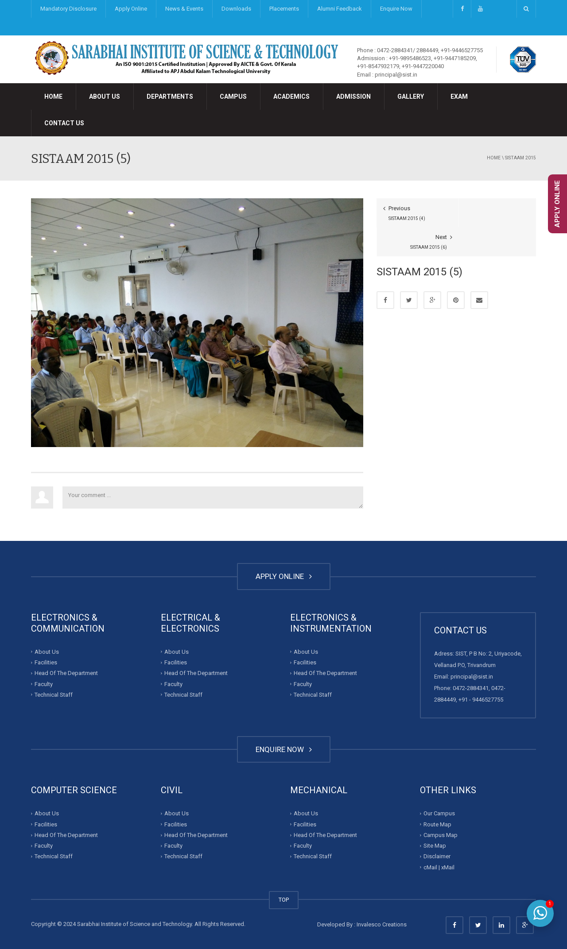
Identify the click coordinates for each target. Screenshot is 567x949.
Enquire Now (396, 8)
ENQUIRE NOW (284, 749)
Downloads (236, 8)
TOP (284, 899)
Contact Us (64, 123)
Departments (170, 96)
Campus (233, 96)
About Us (104, 96)
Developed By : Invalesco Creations (362, 924)
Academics (291, 96)
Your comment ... (212, 497)
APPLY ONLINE (284, 576)
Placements (284, 8)
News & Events (184, 8)
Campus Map (440, 835)
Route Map (437, 824)
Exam (459, 96)
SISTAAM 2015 (520, 158)
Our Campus (439, 813)
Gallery (410, 96)
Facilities (46, 662)
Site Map (434, 845)
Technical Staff (54, 694)
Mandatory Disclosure (68, 8)
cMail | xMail (438, 867)
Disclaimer (436, 856)
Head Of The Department (66, 673)
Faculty (44, 683)
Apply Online (131, 8)
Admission (353, 96)
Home (53, 96)
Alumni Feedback (339, 8)
